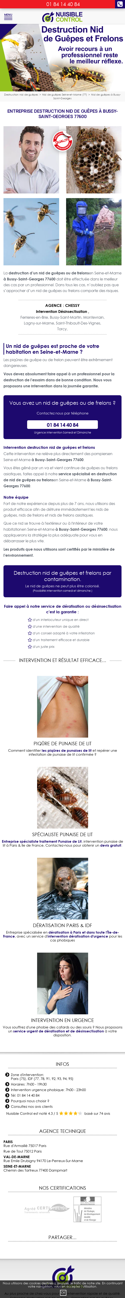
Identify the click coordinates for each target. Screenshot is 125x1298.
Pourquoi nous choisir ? (30, 1101)
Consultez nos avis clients (32, 1106)
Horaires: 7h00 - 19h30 (29, 1084)
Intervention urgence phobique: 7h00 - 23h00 (48, 1089)
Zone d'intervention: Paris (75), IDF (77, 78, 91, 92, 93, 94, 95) (42, 1076)
